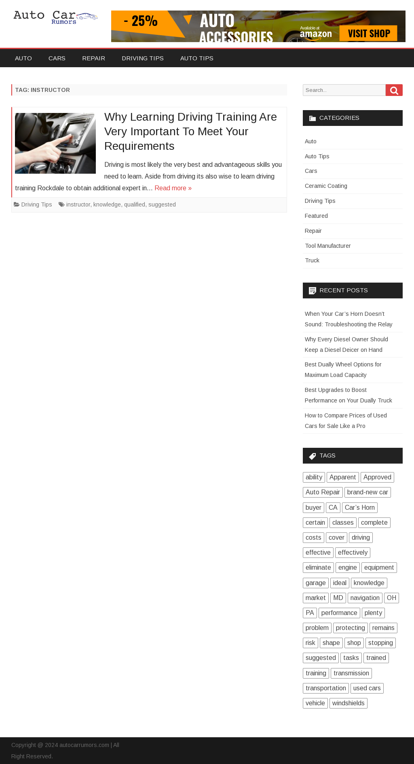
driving (361, 537)
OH (391, 597)
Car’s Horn (360, 507)
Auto (23, 58)
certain (315, 522)
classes (343, 522)
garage (316, 582)
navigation (365, 597)
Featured (316, 216)
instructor (78, 204)
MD (338, 597)
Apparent (343, 477)
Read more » (173, 188)
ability (314, 477)
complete (374, 522)
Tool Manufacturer (328, 246)
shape (331, 642)
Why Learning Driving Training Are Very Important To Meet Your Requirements (190, 131)
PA (310, 612)
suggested (162, 204)
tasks (351, 657)
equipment (379, 567)
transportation (326, 688)
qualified (134, 204)
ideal (339, 582)
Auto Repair (323, 492)
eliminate (318, 567)
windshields (348, 703)
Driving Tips (143, 58)
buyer (313, 507)
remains (383, 627)
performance (339, 612)
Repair (93, 58)
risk (310, 642)
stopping (380, 642)
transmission (351, 673)
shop (354, 642)
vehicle (315, 703)
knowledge (107, 204)
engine (347, 567)
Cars (57, 58)
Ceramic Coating (326, 186)
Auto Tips (196, 58)
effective (318, 552)
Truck (312, 260)
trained (376, 657)
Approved (377, 477)
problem (317, 627)
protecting (350, 627)
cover (336, 537)
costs (313, 537)
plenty (373, 612)
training (316, 673)
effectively (353, 552)
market (316, 597)
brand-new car (367, 492)
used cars (367, 688)
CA (333, 507)
